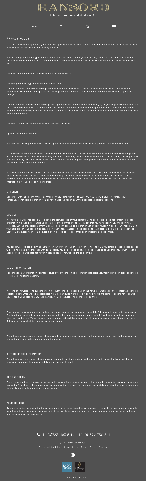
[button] (88, 26)
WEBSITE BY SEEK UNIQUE (73, 477)
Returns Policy (88, 447)
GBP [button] (32, 26)
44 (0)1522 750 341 (94, 435)
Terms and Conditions (50, 447)
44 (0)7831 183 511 (54, 435)
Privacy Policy (71, 447)
